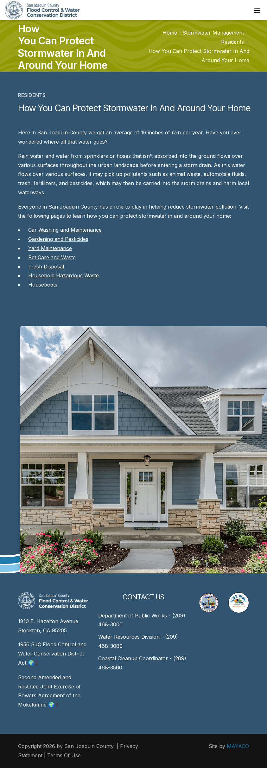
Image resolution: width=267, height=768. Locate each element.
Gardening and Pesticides (58, 239)
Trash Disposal (46, 266)
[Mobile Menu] (256, 10)
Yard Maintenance (50, 248)
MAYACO (238, 746)
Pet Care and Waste (52, 257)
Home (169, 33)
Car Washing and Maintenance (65, 230)
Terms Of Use (64, 755)
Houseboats (42, 284)
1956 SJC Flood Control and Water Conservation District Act (52, 653)
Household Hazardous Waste (63, 275)
